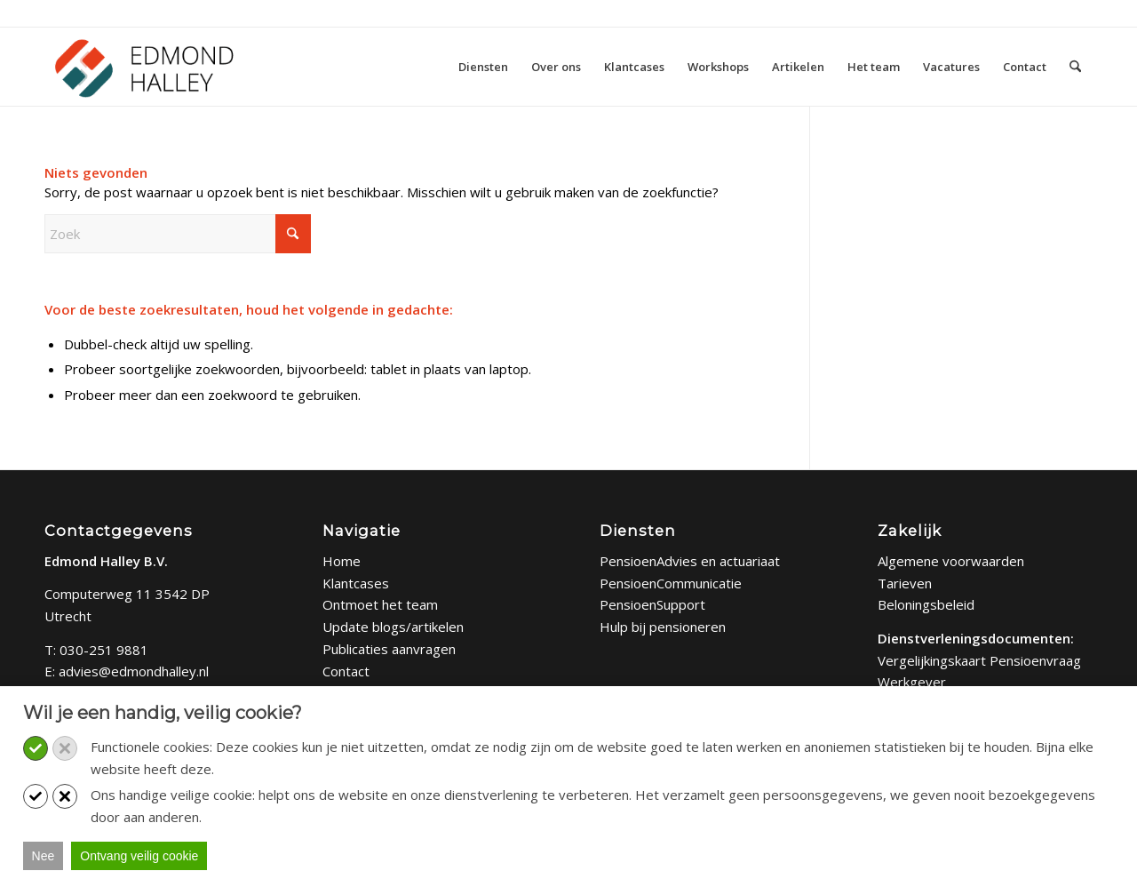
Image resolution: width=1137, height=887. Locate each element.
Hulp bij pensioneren (663, 626)
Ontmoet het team (380, 604)
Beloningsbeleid (926, 604)
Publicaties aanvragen (389, 649)
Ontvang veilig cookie (139, 856)
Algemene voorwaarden (951, 561)
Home (341, 561)
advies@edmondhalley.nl (134, 671)
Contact (346, 671)
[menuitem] (483, 67)
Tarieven (905, 583)
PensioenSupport (652, 604)
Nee (43, 856)
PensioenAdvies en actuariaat (690, 561)
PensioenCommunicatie (671, 583)
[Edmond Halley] (143, 67)
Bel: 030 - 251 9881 (100, 12)
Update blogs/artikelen (393, 626)
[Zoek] (1075, 67)
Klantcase (352, 583)
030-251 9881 (104, 650)
